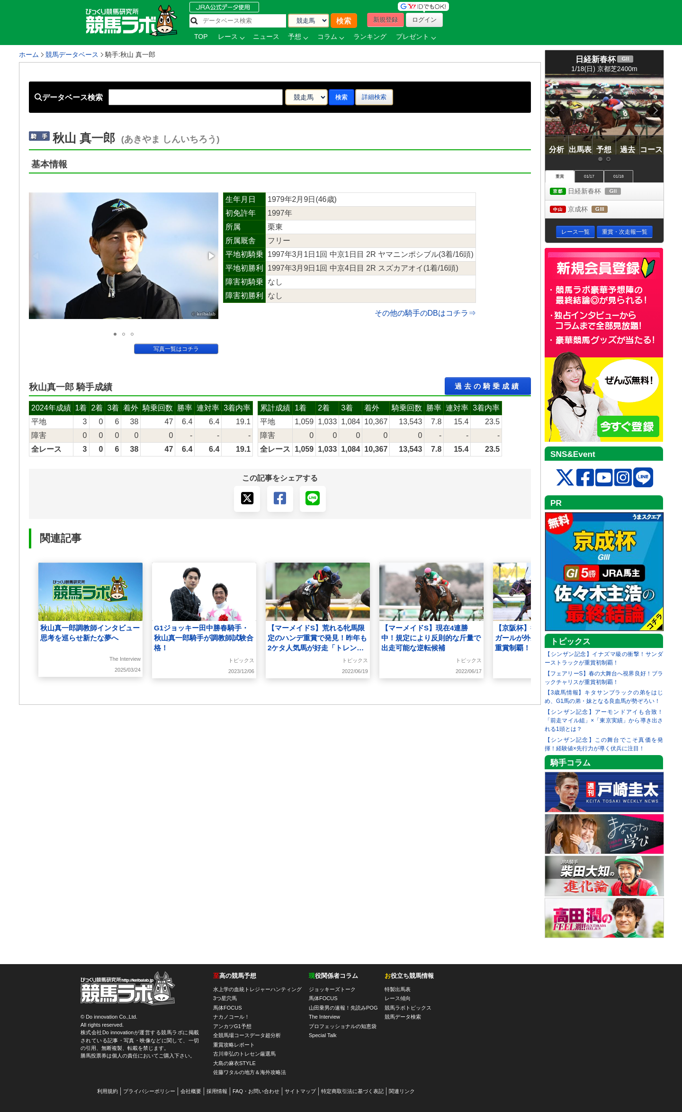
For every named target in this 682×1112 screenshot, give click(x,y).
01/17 (589, 176)
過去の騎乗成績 (488, 386)
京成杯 (587, 209)
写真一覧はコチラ (176, 349)
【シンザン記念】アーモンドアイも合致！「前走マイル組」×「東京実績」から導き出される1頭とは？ (604, 720)
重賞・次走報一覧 (624, 231)
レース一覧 (575, 231)
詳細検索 (374, 96)
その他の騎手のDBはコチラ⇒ (425, 313)
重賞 (560, 176)
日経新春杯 (594, 191)
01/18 (618, 176)
